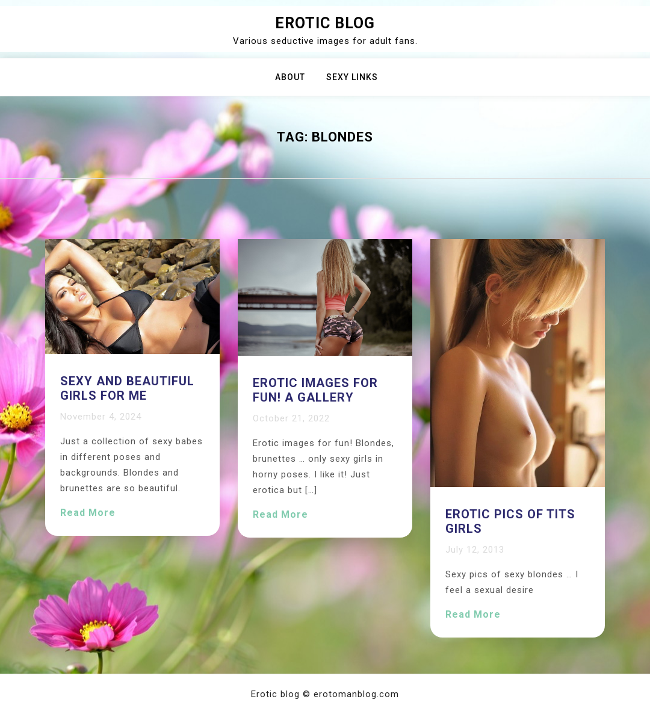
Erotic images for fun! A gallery (315, 390)
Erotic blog (325, 23)
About (290, 77)
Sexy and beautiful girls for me (127, 388)
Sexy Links (352, 77)
